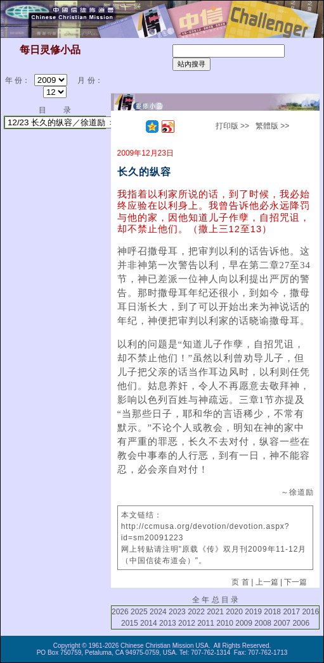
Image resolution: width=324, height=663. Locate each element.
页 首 (240, 582)
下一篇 (295, 582)
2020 (234, 611)
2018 (272, 611)
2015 (129, 623)
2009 (243, 623)
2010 (224, 623)
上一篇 (267, 582)
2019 (253, 611)
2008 (262, 623)
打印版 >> (232, 125)
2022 (196, 611)
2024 (158, 611)
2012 (186, 623)
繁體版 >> (272, 125)
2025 (139, 611)
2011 (205, 623)
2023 (177, 611)
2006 (300, 623)
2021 (215, 611)
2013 (167, 623)
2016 (310, 611)
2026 (120, 611)
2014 (148, 623)
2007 (281, 623)
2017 (291, 611)
